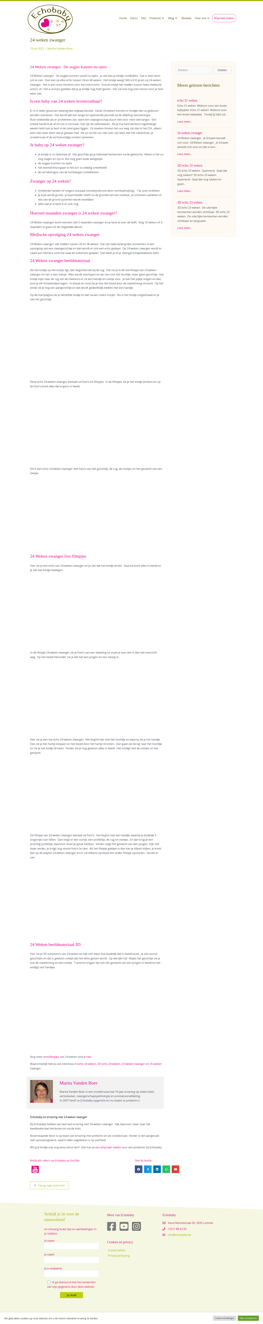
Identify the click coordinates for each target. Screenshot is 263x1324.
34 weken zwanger (189, 133)
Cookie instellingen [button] (224, 1318)
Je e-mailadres (71, 1272)
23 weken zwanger (133, 1064)
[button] (157, 18)
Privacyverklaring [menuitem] (119, 1255)
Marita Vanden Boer (60, 48)
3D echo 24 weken (108, 1064)
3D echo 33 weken (189, 165)
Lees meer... (184, 121)
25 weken (156, 1064)
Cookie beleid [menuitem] (116, 1250)
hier (88, 1057)
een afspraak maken (108, 1147)
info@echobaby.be (179, 1235)
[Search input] (194, 70)
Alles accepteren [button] (248, 1318)
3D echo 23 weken (189, 202)
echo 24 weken (86, 1064)
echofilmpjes (51, 1057)
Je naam (71, 1244)
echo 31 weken (187, 100)
